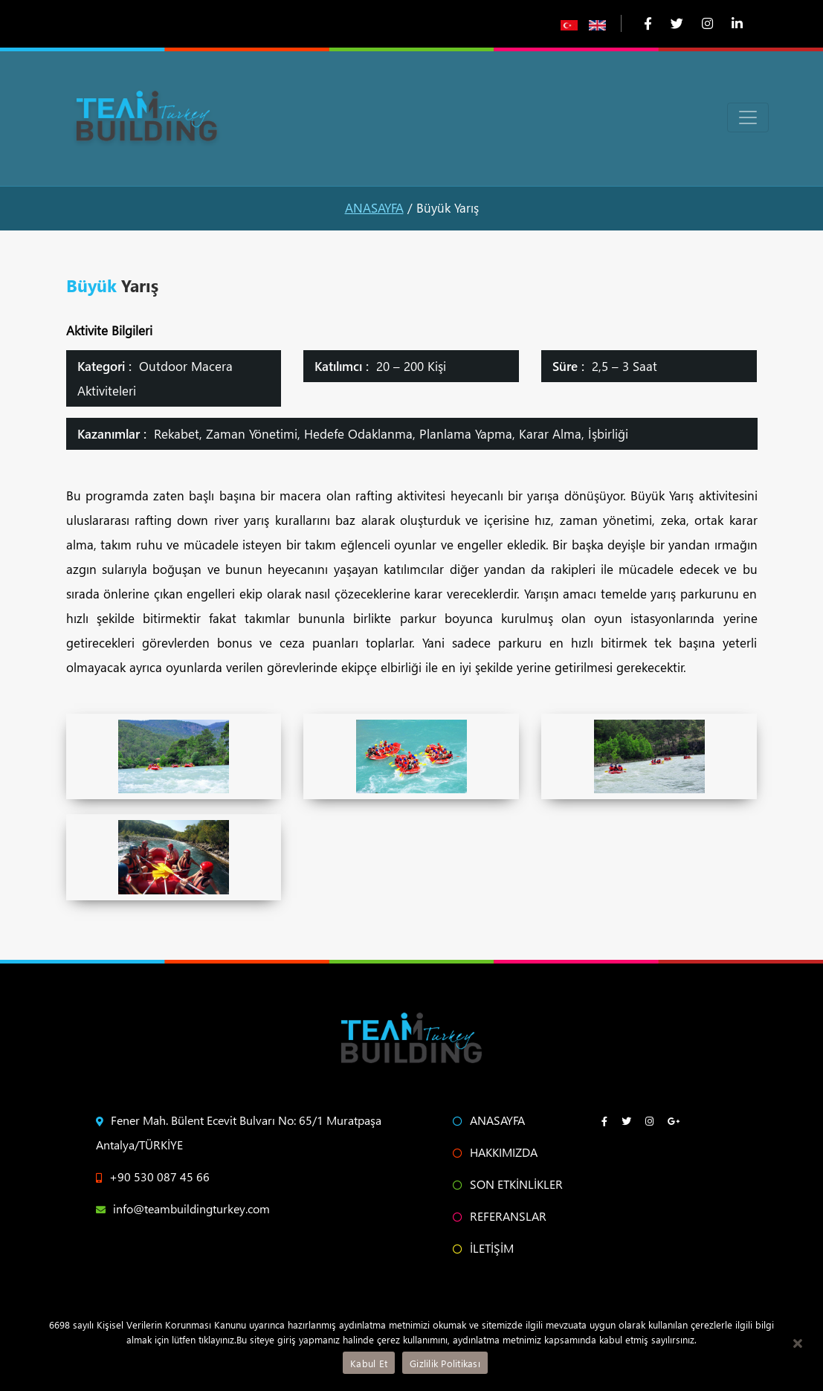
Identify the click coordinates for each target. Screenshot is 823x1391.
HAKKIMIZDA (495, 1152)
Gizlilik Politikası (445, 1363)
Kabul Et (368, 1363)
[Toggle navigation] (748, 117)
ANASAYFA (374, 207)
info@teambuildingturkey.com (183, 1208)
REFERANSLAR (499, 1216)
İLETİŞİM (483, 1248)
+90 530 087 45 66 (153, 1176)
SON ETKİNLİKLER (508, 1184)
